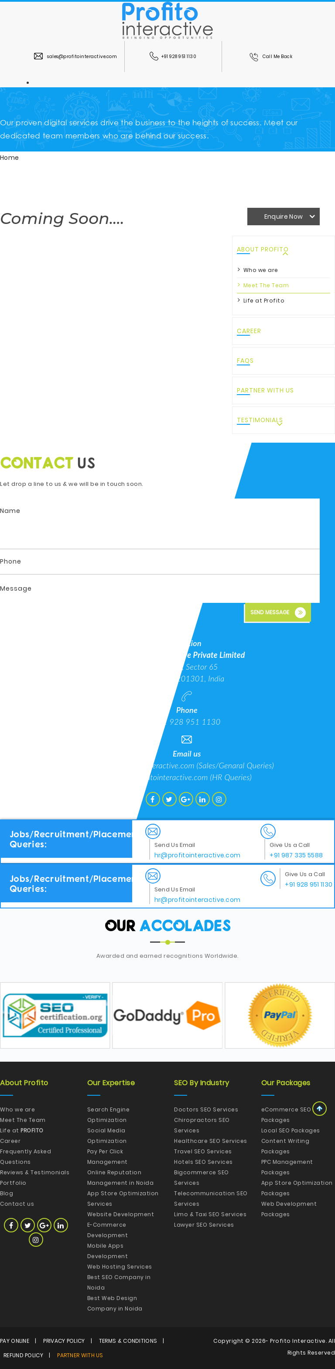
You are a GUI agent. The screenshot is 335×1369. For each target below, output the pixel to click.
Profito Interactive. (298, 1341)
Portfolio (13, 1183)
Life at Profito (264, 300)
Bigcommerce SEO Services (201, 1178)
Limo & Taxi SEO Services (210, 1214)
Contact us (17, 1203)
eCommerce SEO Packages (286, 1115)
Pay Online (14, 1341)
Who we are (260, 270)
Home (9, 157)
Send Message (278, 612)
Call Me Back (271, 56)
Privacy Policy (64, 1341)
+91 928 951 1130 (173, 56)
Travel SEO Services (203, 1151)
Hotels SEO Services (203, 1162)
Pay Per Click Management (107, 1157)
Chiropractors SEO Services (202, 1125)
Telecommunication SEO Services (211, 1198)
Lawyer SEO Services (204, 1224)
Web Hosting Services (119, 1266)
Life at (22, 1130)
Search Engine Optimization (108, 1115)
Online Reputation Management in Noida (120, 1178)
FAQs (245, 360)
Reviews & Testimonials (34, 1172)
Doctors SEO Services (206, 1109)
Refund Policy (23, 1355)
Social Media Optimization (107, 1136)
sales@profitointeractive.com (75, 56)
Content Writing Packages (285, 1146)
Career (249, 331)
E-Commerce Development (107, 1230)
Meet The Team (266, 285)
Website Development (120, 1214)
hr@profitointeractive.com (165, 777)
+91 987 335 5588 (296, 855)
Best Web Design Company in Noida (115, 1303)
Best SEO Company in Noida (119, 1282)
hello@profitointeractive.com (147, 765)
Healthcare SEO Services (210, 1141)
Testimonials (260, 420)
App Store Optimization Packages (297, 1188)
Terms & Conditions (128, 1341)
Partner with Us (265, 390)
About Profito (263, 249)
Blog (6, 1193)
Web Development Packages (289, 1209)
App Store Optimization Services (123, 1198)
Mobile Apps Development (107, 1251)
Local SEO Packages (290, 1130)
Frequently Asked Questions (25, 1157)
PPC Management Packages (287, 1167)
